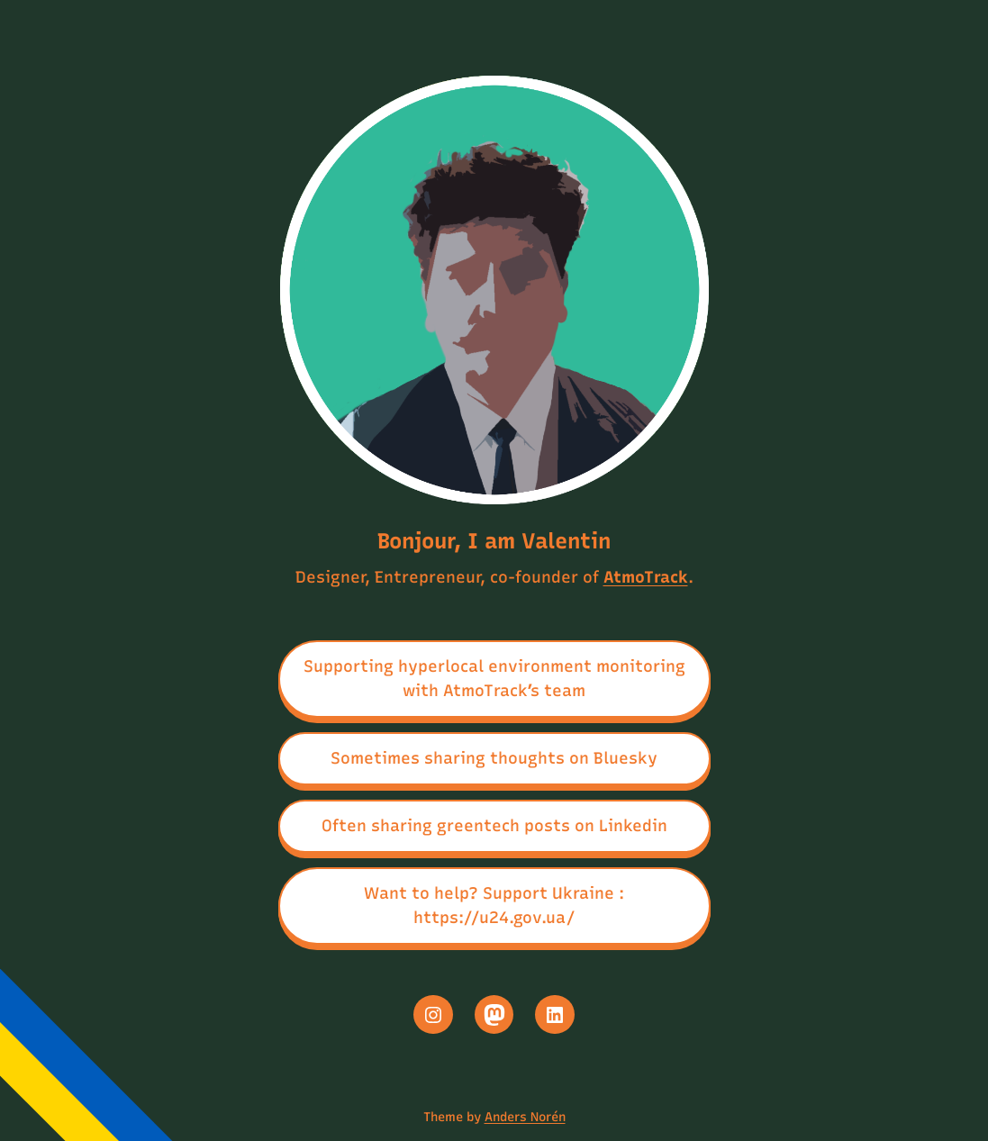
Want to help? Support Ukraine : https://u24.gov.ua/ (494, 905)
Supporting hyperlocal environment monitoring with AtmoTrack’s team (494, 679)
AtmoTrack (645, 577)
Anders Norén (525, 1117)
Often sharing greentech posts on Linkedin (494, 826)
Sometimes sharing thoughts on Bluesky (494, 758)
